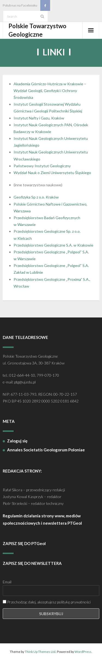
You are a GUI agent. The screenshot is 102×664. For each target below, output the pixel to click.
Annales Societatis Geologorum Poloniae (46, 449)
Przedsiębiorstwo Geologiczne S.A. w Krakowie (53, 245)
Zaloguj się (17, 440)
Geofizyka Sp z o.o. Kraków (36, 197)
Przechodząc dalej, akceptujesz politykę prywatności (47, 602)
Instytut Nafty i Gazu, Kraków (39, 118)
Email (7, 582)
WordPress (83, 652)
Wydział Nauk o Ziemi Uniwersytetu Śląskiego (52, 172)
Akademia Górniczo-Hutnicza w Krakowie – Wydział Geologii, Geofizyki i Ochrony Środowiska (50, 90)
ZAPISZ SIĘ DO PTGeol (24, 543)
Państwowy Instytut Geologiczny (42, 165)
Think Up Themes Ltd (40, 652)
